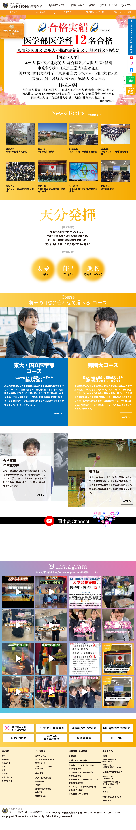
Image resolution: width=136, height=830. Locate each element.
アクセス (5, 774)
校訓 (3, 756)
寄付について (107, 788)
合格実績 (72, 756)
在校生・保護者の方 (77, 6)
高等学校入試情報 (76, 790)
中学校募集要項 (75, 769)
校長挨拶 (5, 759)
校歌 (3, 767)
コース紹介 (40, 751)
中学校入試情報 (75, 776)
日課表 (38, 785)
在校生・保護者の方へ (112, 772)
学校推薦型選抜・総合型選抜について (110, 760)
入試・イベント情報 (78, 760)
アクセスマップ (126, 6)
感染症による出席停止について (109, 777)
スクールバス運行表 (43, 778)
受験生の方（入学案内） (57, 6)
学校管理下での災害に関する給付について (111, 783)
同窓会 (105, 756)
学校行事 (38, 792)
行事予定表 (39, 781)
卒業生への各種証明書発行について (111, 766)
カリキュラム (40, 756)
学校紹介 (6, 751)
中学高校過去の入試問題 (78, 794)
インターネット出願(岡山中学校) (81, 772)
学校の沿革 (6, 763)
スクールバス (7, 777)
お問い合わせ (7, 781)
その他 (105, 792)
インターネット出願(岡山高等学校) (82, 787)
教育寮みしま (40, 796)
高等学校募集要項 (76, 783)
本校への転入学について (111, 797)
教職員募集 (106, 800)
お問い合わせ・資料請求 (108, 6)
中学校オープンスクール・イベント (82, 765)
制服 (3, 770)
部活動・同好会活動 (43, 789)
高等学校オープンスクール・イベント (83, 779)
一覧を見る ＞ (94, 114)
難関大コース (40, 763)
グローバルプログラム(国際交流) (44, 768)
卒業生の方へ (108, 751)
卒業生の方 (92, 6)
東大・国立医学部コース (44, 759)
